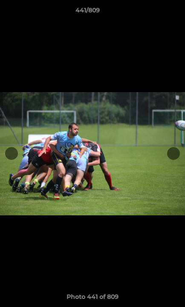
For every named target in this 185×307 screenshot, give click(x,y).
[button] (154, 12)
